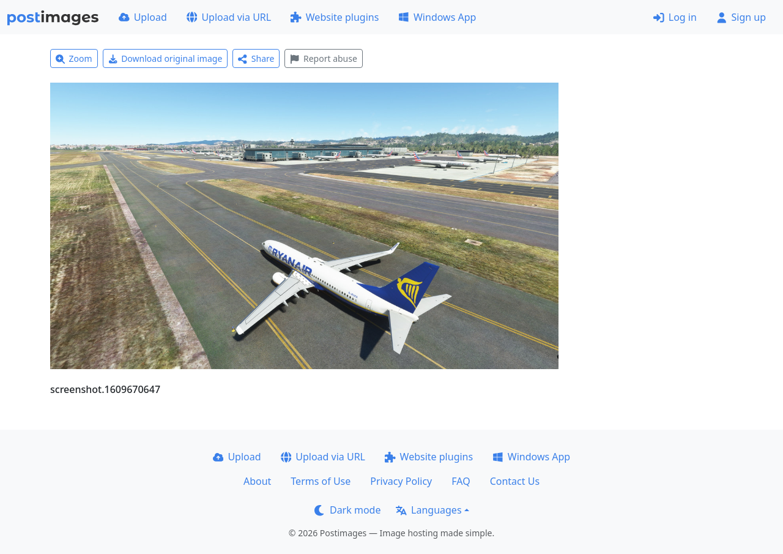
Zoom (74, 58)
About (257, 481)
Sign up (741, 17)
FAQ (460, 481)
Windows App (437, 17)
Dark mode (347, 510)
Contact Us (515, 481)
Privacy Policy (401, 481)
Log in (675, 17)
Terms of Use (321, 481)
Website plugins (335, 17)
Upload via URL (229, 17)
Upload (143, 17)
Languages (428, 510)
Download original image (165, 58)
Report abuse (323, 58)
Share (256, 58)
